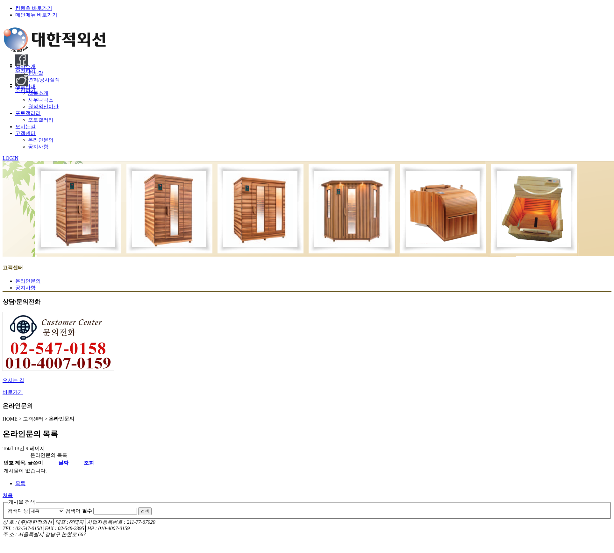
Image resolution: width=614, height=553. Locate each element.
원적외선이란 (43, 106)
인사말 (35, 73)
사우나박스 (41, 100)
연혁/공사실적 (44, 79)
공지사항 (38, 146)
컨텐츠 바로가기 (33, 8)
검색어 (78, 511)
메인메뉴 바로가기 (36, 15)
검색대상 (18, 511)
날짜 (63, 462)
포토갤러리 (41, 120)
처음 (8, 495)
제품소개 (38, 93)
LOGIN (10, 158)
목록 (20, 483)
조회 (89, 462)
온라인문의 (41, 140)
